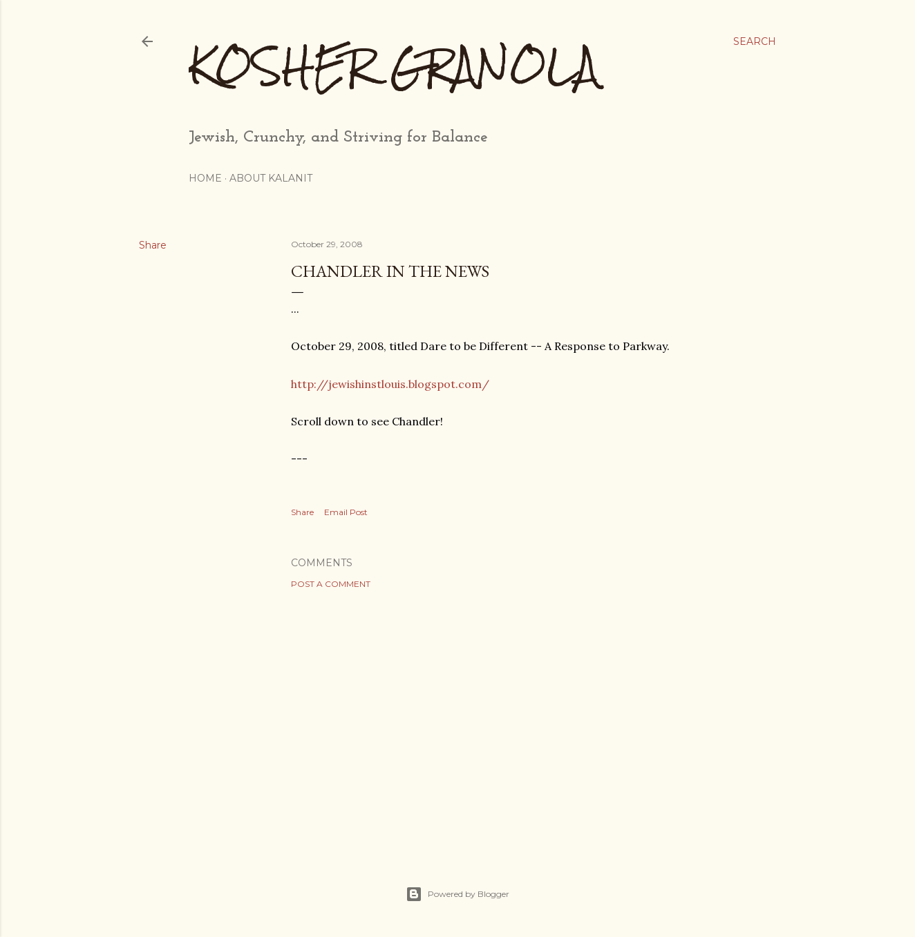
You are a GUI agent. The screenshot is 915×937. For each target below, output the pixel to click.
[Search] (754, 41)
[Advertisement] (526, 720)
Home (205, 178)
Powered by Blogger (457, 894)
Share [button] (153, 245)
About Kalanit (270, 178)
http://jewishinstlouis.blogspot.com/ (390, 384)
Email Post (346, 512)
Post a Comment (330, 584)
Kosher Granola (393, 66)
